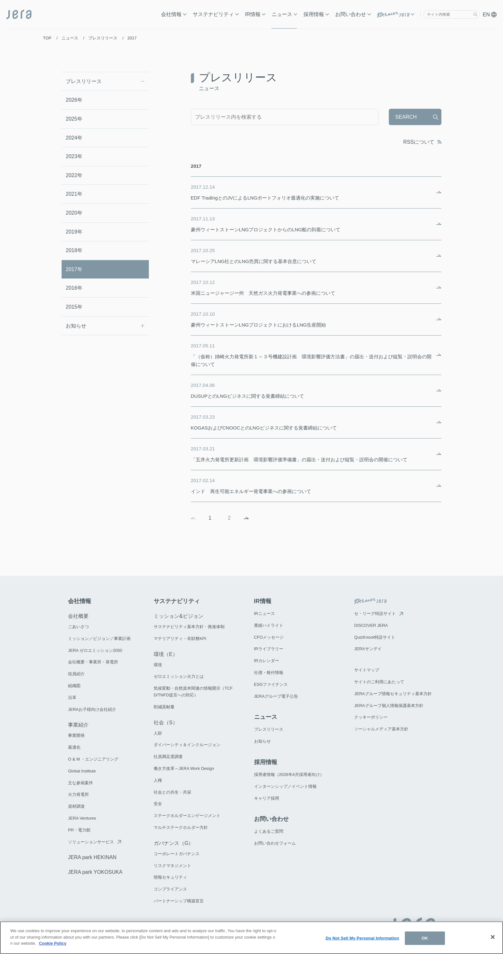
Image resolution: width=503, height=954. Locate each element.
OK (425, 938)
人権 (158, 780)
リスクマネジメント (172, 865)
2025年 (74, 119)
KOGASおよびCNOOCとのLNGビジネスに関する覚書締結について (311, 421)
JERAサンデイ (367, 648)
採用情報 (313, 14)
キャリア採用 (266, 798)
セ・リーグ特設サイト (375, 613)
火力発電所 (78, 794)
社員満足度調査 (168, 756)
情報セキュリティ (170, 877)
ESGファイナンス (271, 684)
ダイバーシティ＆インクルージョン (187, 744)
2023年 (74, 156)
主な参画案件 (80, 782)
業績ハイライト (268, 625)
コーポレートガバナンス (177, 853)
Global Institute (82, 771)
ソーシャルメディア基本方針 (381, 729)
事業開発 (76, 735)
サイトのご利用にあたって (379, 681)
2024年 (74, 138)
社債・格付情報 (268, 672)
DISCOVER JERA (371, 625)
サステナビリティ (213, 14)
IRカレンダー (266, 660)
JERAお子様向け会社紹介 (92, 709)
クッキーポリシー (371, 717)
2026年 (74, 100)
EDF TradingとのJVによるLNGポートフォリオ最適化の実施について (311, 191)
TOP (47, 38)
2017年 (74, 269)
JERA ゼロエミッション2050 (95, 650)
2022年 (74, 175)
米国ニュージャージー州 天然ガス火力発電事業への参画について (311, 287)
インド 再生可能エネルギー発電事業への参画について (311, 485)
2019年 (74, 231)
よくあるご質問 (268, 831)
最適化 (74, 747)
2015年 (74, 307)
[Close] (493, 937)
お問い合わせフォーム (275, 843)
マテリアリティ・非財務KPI (180, 638)
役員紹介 (76, 673)
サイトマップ (366, 670)
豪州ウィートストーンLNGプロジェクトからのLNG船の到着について (311, 223)
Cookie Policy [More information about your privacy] (52, 943)
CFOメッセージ (269, 637)
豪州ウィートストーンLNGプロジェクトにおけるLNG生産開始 (311, 319)
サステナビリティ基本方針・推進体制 (189, 626)
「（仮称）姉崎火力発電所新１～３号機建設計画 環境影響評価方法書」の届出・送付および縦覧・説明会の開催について (311, 354)
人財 (158, 733)
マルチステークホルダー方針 (181, 827)
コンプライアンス (170, 889)
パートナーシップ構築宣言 (179, 901)
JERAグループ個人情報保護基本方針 (388, 705)
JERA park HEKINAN (92, 857)
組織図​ (74, 685)
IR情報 (252, 14)
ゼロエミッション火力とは (179, 676)
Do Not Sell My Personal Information (362, 938)
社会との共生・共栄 (172, 792)
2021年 (74, 194)
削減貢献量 (164, 706)
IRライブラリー (268, 648)
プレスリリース (84, 81)
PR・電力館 (79, 830)
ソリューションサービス (91, 841)
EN (490, 14)
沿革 (72, 697)
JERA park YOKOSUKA (95, 872)
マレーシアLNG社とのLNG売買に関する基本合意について (311, 255)
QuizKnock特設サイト (374, 637)
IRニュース (264, 613)
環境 (158, 664)
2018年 (74, 250)
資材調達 (76, 806)
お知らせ (76, 325)
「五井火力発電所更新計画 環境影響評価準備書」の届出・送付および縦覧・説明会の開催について (311, 453)
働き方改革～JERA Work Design (184, 768)
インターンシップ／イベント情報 (285, 786)
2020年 (74, 213)
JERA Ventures (82, 818)
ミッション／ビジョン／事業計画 (99, 638)
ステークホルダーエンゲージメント (187, 815)
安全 (158, 803)
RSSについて (422, 142)
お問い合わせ (350, 14)
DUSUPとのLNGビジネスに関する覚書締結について (311, 390)
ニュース (282, 14)
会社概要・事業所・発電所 (93, 662)
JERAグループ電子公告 (276, 696)
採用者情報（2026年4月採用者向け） (289, 774)
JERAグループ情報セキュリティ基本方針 (392, 693)
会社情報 (171, 14)
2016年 (74, 288)
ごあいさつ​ (78, 626)
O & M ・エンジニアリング (93, 759)
